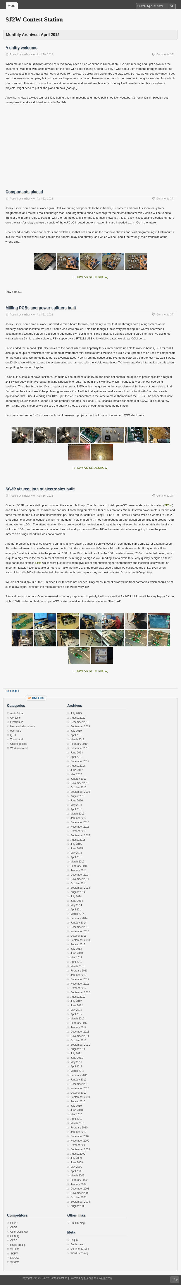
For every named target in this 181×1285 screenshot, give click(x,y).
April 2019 (76, 735)
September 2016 (80, 791)
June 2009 (77, 1162)
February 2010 (79, 1127)
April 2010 (76, 1118)
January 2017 (78, 778)
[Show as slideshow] (91, 277)
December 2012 (80, 979)
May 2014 (76, 905)
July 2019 (76, 730)
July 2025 (76, 713)
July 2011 (76, 1053)
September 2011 (80, 1044)
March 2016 (77, 813)
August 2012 (78, 996)
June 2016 (77, 800)
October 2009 (78, 1145)
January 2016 (78, 818)
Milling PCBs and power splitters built (40, 308)
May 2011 (76, 1062)
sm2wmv (27, 54)
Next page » (12, 690)
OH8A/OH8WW (19, 1231)
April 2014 (76, 909)
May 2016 (76, 804)
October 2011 (78, 1040)
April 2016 (76, 809)
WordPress (105, 1278)
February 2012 (79, 1022)
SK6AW (14, 1257)
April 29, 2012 (45, 54)
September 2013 (80, 940)
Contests (15, 717)
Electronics (16, 722)
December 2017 (80, 761)
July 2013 (76, 948)
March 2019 (77, 739)
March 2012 (77, 1018)
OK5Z (13, 1240)
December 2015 (80, 822)
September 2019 (80, 726)
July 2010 (76, 1105)
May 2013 (76, 957)
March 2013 (77, 966)
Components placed (24, 192)
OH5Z (13, 1227)
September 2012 (80, 992)
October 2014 (78, 883)
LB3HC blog (78, 1223)
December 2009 (80, 1136)
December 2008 (80, 1188)
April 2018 (76, 756)
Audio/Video (17, 713)
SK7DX (14, 1262)
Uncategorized (18, 743)
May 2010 (76, 1114)
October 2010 (78, 1092)
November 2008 (80, 1193)
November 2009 (80, 1140)
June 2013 (77, 953)
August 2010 (78, 1101)
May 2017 (76, 774)
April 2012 (76, 1014)
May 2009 (76, 1166)
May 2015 (76, 852)
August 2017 (78, 765)
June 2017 (77, 770)
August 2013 (78, 944)
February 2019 (79, 743)
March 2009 (77, 1175)
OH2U (13, 1223)
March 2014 (77, 913)
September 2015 (80, 835)
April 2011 (76, 1066)
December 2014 (80, 874)
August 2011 (78, 1049)
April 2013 (76, 961)
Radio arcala (17, 1244)
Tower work (17, 739)
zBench (88, 1278)
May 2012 (76, 1009)
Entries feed (77, 1244)
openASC (15, 730)
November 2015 (80, 826)
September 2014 (80, 887)
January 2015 (78, 870)
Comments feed (80, 1248)
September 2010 (80, 1097)
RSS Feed (38, 697)
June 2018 (77, 752)
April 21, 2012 (45, 314)
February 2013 (79, 970)
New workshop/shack (22, 726)
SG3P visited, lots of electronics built (40, 489)
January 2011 (78, 1079)
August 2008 (78, 1206)
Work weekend (19, 748)
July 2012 (76, 1001)
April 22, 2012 (45, 198)
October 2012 (78, 988)
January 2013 (78, 975)
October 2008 (78, 1197)
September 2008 (80, 1201)
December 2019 (80, 722)
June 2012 (77, 1005)
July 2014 (76, 896)
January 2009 (78, 1184)
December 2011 (80, 1031)
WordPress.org (79, 1253)
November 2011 (80, 1036)
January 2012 (78, 1027)
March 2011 (77, 1070)
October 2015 (78, 831)
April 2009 (76, 1171)
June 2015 (77, 848)
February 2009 (79, 1179)
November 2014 (80, 879)
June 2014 (77, 900)
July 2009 (76, 1158)
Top (176, 1279)
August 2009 (78, 1153)
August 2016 (78, 796)
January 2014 (78, 922)
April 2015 (76, 857)
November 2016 (80, 783)
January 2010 (78, 1131)
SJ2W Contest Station (34, 19)
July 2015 (76, 844)
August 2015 (78, 839)
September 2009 (80, 1149)
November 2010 (80, 1088)
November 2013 (80, 931)
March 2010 (77, 1123)
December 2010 (80, 1084)
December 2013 (80, 927)
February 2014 (79, 918)
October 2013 (78, 935)
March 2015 (77, 861)
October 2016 (78, 787)
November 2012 (80, 983)
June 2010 (77, 1110)
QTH (13, 735)
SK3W (168, 505)
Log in (74, 1240)
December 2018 (80, 748)
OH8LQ (14, 1236)
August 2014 (78, 892)
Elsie (38, 562)
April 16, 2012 (45, 495)
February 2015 (79, 865)
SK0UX (14, 1249)
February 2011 (79, 1075)
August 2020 (78, 717)
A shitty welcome (21, 48)
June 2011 (77, 1057)
